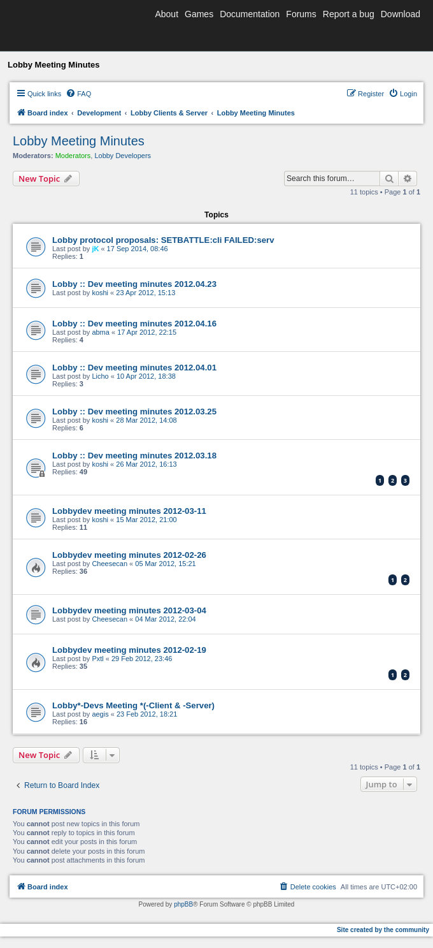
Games (199, 14)
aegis (100, 714)
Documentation (250, 14)
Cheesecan (109, 563)
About (166, 14)
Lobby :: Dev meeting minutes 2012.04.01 (134, 367)
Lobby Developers (122, 155)
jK (95, 248)
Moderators (73, 155)
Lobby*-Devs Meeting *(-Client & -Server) (133, 705)
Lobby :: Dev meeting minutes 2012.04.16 (134, 323)
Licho (100, 376)
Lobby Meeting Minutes (79, 141)
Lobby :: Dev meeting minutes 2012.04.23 (134, 284)
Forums (301, 14)
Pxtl (97, 658)
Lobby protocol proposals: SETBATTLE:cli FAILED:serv (163, 240)
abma (101, 332)
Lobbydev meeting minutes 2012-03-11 (129, 511)
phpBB (183, 904)
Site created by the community (383, 929)
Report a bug (348, 14)
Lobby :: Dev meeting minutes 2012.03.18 (134, 455)
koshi (100, 292)
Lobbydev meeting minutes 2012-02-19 (129, 650)
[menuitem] (78, 93)
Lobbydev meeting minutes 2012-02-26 (129, 555)
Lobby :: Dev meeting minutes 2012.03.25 (134, 411)
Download (400, 14)
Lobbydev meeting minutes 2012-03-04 (129, 610)
